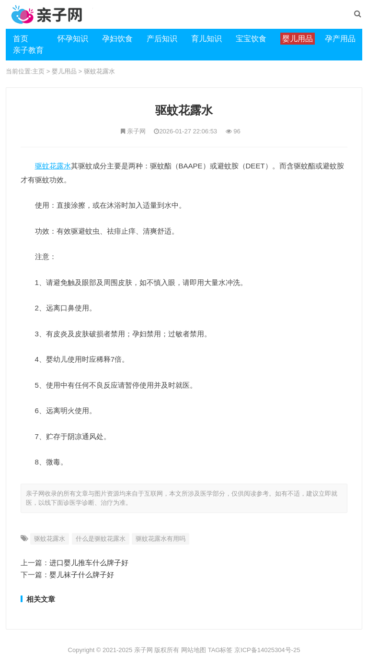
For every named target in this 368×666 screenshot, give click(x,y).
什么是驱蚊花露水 (101, 538)
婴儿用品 (64, 71)
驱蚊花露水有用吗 (160, 538)
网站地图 (193, 650)
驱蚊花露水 (99, 71)
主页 (38, 71)
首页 (20, 39)
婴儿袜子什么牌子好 (81, 575)
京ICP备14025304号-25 (267, 650)
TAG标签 (220, 650)
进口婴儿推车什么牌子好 (88, 563)
